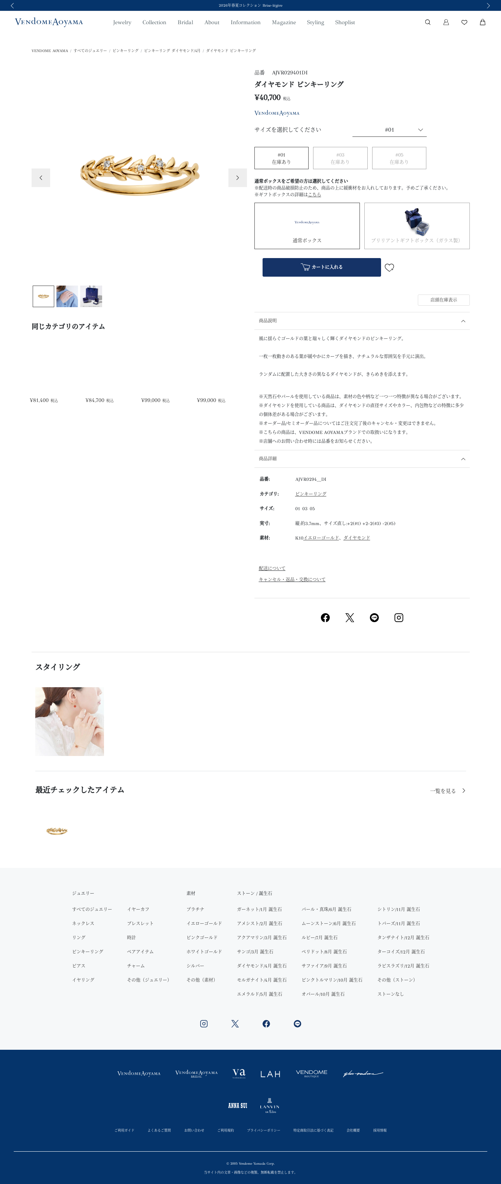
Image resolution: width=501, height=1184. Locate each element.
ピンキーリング (126, 51)
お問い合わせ (194, 1130)
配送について (272, 568)
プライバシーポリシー (263, 1130)
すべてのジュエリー (90, 51)
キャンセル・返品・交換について (292, 579)
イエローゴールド (321, 538)
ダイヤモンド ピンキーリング (231, 51)
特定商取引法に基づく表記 (313, 1130)
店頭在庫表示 (443, 300)
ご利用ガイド (124, 1130)
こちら (314, 194)
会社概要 (353, 1130)
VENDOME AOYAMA (50, 51)
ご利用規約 (225, 1130)
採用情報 (380, 1130)
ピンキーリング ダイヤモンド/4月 (172, 51)
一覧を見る (444, 791)
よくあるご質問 (159, 1130)
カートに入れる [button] (322, 268)
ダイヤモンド (357, 538)
